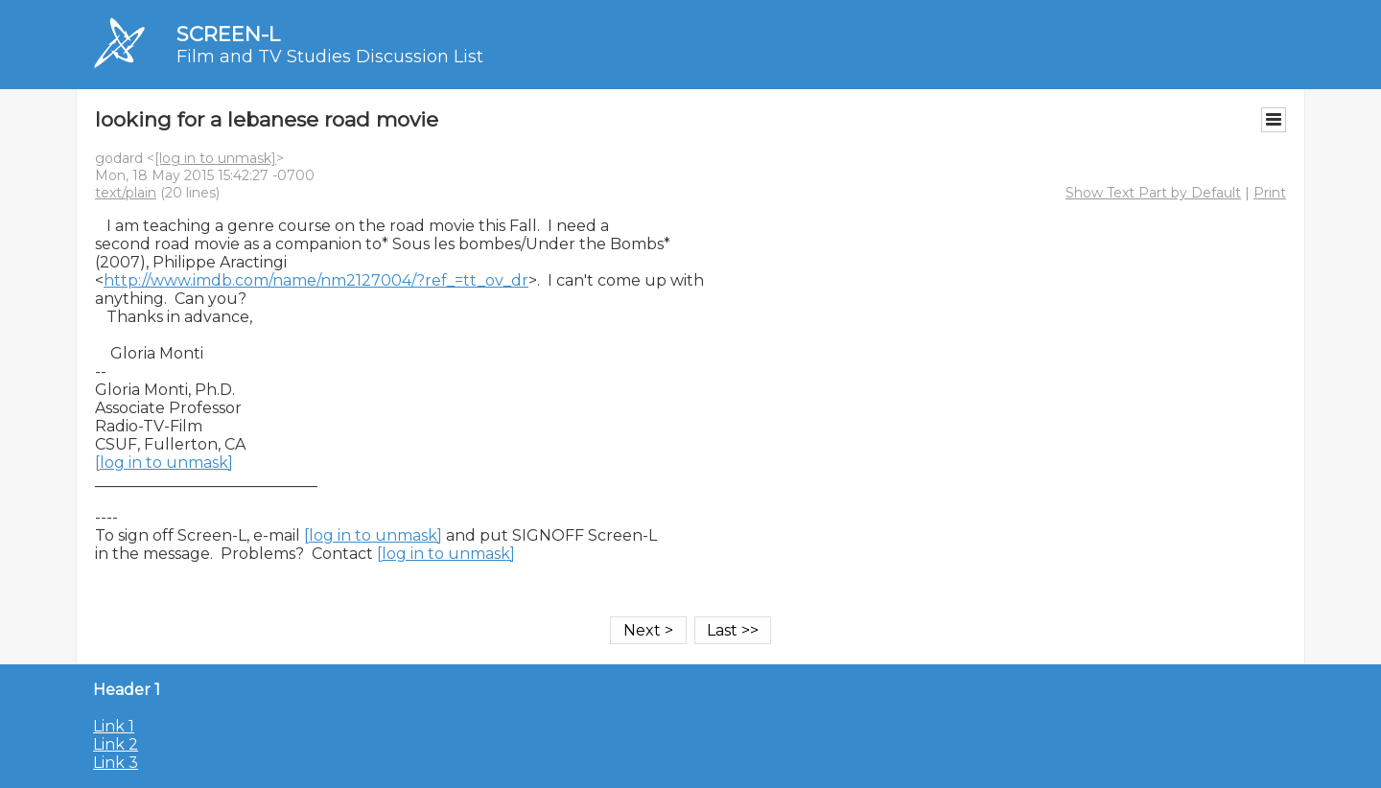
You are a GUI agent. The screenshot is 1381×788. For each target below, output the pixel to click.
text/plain (125, 192)
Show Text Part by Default (1153, 192)
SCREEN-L (228, 34)
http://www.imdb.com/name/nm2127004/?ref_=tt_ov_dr (316, 280)
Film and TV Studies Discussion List (329, 56)
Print (1269, 192)
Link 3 (115, 762)
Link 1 (113, 726)
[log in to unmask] (215, 158)
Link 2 (115, 744)
